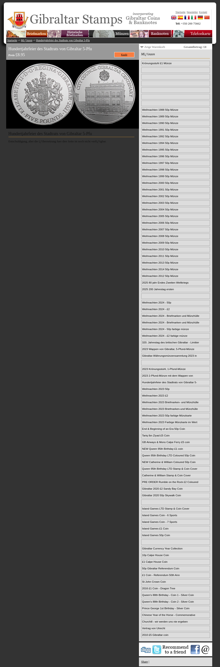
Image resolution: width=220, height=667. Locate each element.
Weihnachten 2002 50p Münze (160, 196)
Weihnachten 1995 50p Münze (160, 149)
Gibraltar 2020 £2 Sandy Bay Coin (162, 488)
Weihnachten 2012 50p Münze (160, 275)
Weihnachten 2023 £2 (155, 395)
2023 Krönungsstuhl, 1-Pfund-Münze (164, 368)
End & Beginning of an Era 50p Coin (163, 428)
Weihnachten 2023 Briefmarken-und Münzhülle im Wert (170, 409)
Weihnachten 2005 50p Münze (160, 216)
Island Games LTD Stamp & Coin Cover (165, 508)
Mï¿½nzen (26, 40)
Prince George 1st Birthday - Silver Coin (166, 608)
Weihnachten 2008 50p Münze (160, 235)
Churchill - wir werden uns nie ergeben (165, 621)
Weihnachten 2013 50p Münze (160, 262)
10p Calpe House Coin (155, 555)
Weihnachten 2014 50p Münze (160, 269)
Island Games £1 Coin (155, 528)
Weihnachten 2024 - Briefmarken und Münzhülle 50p (170, 316)
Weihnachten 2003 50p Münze (160, 202)
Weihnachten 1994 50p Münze (160, 142)
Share (144, 661)
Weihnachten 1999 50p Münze (160, 176)
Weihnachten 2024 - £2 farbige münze (164, 335)
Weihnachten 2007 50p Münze (160, 229)
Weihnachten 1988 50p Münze (160, 109)
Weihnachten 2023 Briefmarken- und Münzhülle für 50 (170, 402)
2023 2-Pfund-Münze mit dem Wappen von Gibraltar (167, 376)
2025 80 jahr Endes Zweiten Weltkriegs (165, 282)
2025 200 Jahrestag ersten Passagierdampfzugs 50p (158, 289)
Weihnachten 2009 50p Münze (160, 242)
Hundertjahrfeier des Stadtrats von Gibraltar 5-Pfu (63, 40)
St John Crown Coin (154, 581)
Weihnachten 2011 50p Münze (160, 255)
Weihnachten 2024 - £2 (156, 309)
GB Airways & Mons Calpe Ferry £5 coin (166, 442)
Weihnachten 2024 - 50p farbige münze (165, 329)
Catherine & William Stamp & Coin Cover (166, 475)
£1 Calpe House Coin (155, 561)
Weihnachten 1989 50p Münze (160, 116)
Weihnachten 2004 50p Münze (160, 209)
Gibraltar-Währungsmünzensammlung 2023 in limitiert (169, 356)
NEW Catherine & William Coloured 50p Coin (169, 461)
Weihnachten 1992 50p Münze (160, 136)
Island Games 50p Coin (156, 535)
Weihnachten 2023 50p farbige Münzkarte (167, 415)
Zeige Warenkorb (154, 47)
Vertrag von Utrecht (153, 628)
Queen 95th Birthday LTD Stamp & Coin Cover (169, 468)
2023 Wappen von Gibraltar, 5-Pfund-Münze (168, 348)
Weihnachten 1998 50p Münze (160, 169)
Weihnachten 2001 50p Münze (160, 189)
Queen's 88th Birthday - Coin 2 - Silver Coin (168, 601)
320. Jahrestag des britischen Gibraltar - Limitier (170, 342)
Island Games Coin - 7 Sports (159, 521)
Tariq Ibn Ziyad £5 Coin (156, 435)
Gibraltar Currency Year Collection (162, 548)
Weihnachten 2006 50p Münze (160, 222)
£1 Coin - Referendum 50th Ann (161, 574)
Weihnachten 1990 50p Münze (160, 122)
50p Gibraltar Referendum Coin (160, 568)
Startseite (12, 40)
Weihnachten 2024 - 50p (156, 302)
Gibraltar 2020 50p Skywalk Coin (161, 495)
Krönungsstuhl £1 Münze (157, 63)
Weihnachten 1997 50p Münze (160, 162)
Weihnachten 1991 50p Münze (160, 129)
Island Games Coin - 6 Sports (159, 515)
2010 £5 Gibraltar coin (155, 634)
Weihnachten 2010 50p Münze (160, 249)
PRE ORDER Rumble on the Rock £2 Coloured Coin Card (170, 482)
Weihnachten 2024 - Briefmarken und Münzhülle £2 (170, 323)
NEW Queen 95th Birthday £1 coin (162, 448)
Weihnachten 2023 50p (156, 388)
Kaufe (124, 54)
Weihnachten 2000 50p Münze (160, 182)
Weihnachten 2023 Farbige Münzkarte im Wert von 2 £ (169, 422)
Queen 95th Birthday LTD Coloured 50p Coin (168, 455)
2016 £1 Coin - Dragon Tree (158, 588)
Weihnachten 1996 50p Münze (160, 156)
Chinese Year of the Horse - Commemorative (169, 614)
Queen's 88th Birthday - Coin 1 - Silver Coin (168, 594)
